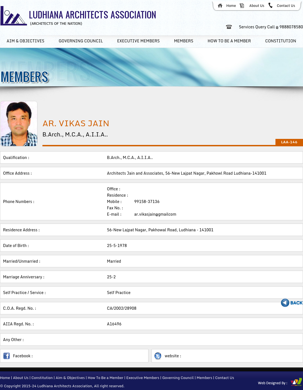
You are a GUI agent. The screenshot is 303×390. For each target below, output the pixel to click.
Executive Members (142, 378)
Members (183, 41)
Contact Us (286, 5)
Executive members (138, 41)
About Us (256, 5)
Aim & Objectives (25, 41)
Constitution (280, 41)
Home (231, 5)
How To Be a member (229, 41)
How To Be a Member (105, 378)
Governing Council (81, 41)
